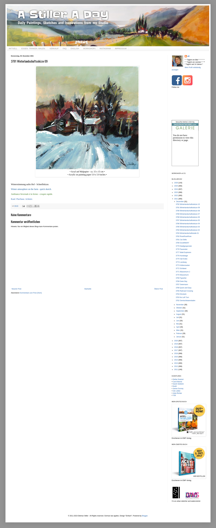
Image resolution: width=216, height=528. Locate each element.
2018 (176, 347)
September (180, 311)
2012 (176, 366)
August (179, 314)
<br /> (185, 150)
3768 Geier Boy (181, 281)
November (180, 305)
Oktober (179, 308)
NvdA (175, 386)
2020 (176, 341)
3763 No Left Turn (182, 297)
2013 (176, 363)
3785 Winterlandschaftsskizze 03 (188, 227)
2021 (176, 199)
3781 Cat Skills (181, 240)
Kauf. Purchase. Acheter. (22, 199)
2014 (176, 360)
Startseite (87, 289)
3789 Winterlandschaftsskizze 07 (188, 214)
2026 (176, 183)
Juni (178, 321)
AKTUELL (13, 48)
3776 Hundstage (182, 256)
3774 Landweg (181, 262)
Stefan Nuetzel (178, 379)
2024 (176, 189)
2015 (176, 357)
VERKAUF (54, 48)
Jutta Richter (177, 393)
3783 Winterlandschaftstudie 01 (187, 233)
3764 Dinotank (181, 294)
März (178, 330)
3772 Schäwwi (181, 268)
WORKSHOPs (89, 48)
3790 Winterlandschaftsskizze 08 (188, 211)
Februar (179, 333)
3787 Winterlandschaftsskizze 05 (188, 220)
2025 (176, 186)
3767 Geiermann (182, 284)
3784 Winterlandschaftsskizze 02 (188, 230)
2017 (176, 350)
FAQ (65, 48)
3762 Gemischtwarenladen (185, 300)
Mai (177, 324)
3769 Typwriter (181, 278)
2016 (176, 353)
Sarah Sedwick (178, 384)
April (178, 327)
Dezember (180, 202)
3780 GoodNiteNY (182, 243)
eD (188, 56)
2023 (176, 192)
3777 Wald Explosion (183, 252)
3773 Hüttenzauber (183, 265)
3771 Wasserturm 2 (183, 272)
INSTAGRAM (105, 48)
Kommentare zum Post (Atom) (31, 293)
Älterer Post (158, 289)
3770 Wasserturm (182, 275)
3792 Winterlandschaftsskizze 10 (188, 204)
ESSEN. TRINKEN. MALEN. (33, 48)
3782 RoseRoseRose (183, 236)
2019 (176, 344)
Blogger (145, 516)
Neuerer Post (16, 289)
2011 (176, 369)
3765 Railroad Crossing (184, 291)
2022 (176, 195)
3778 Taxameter (182, 249)
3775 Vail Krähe (181, 259)
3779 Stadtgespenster (184, 246)
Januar (179, 337)
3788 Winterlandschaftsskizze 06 (188, 217)
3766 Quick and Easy (183, 288)
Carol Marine (177, 382)
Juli (177, 317)
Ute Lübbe (176, 391)
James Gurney (178, 389)
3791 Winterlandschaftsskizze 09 (188, 208)
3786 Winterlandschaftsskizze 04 (188, 224)
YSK (174, 395)
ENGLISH (75, 48)
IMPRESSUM (121, 48)
